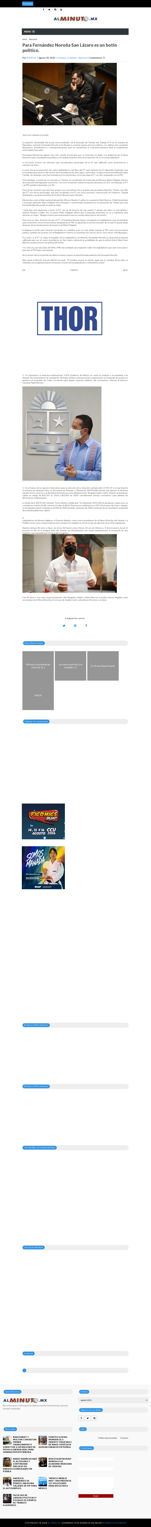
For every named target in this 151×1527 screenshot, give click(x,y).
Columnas (72, 57)
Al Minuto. (55, 1523)
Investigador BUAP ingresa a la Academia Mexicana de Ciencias (60, 1463)
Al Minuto (31, 57)
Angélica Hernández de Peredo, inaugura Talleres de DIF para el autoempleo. (20, 1483)
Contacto (124, 1438)
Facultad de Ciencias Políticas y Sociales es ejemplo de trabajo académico (20, 1500)
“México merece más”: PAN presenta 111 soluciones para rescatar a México (54, 1483)
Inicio (24, 39)
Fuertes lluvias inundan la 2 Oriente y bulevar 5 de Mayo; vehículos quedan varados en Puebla (55, 1442)
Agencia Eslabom (115, 1523)
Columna (61, 57)
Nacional (33, 39)
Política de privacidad (107, 1438)
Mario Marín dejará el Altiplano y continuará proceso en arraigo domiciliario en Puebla (20, 1465)
